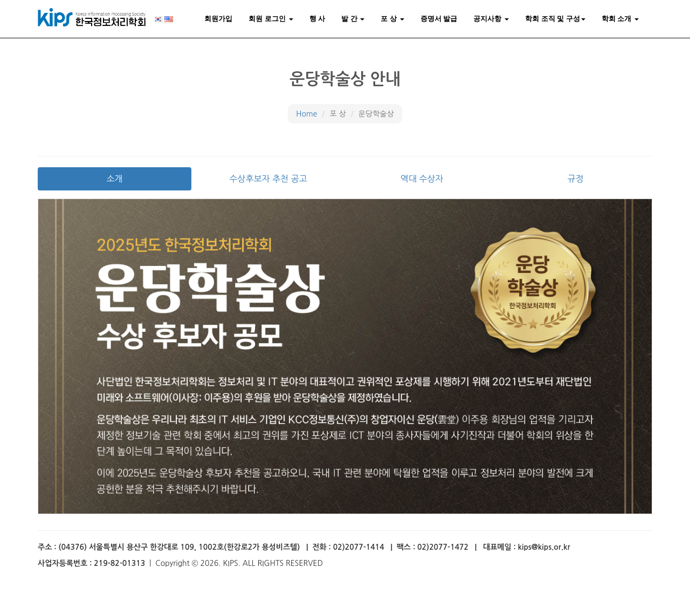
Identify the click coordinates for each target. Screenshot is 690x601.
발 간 (352, 19)
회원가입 (218, 19)
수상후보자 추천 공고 (268, 178)
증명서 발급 (439, 19)
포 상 (392, 19)
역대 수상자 (422, 178)
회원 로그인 (271, 19)
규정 (575, 178)
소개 (114, 178)
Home (306, 114)
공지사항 (491, 19)
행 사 (317, 19)
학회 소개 (620, 19)
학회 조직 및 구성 (555, 19)
